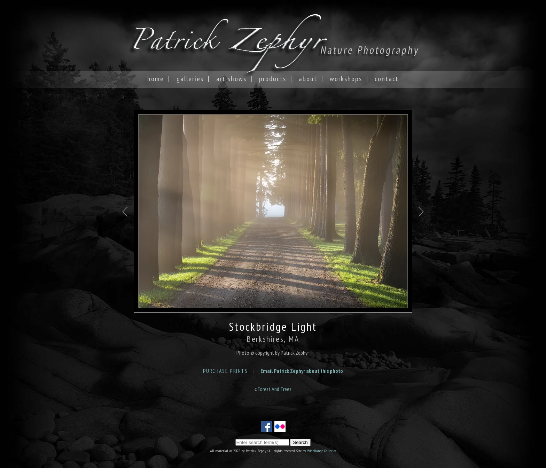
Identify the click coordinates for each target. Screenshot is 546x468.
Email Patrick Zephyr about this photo (301, 370)
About (308, 78)
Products (272, 78)
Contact (387, 78)
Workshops (346, 78)
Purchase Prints (225, 370)
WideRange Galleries (321, 450)
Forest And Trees (274, 388)
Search (300, 442)
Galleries (190, 78)
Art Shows (231, 78)
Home (155, 78)
